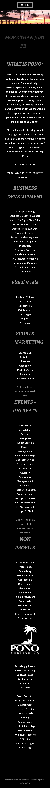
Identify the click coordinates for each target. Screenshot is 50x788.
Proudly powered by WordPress (17, 779)
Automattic (24, 783)
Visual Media (25, 282)
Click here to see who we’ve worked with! (25, 391)
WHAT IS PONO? (25, 64)
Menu (26, 5)
